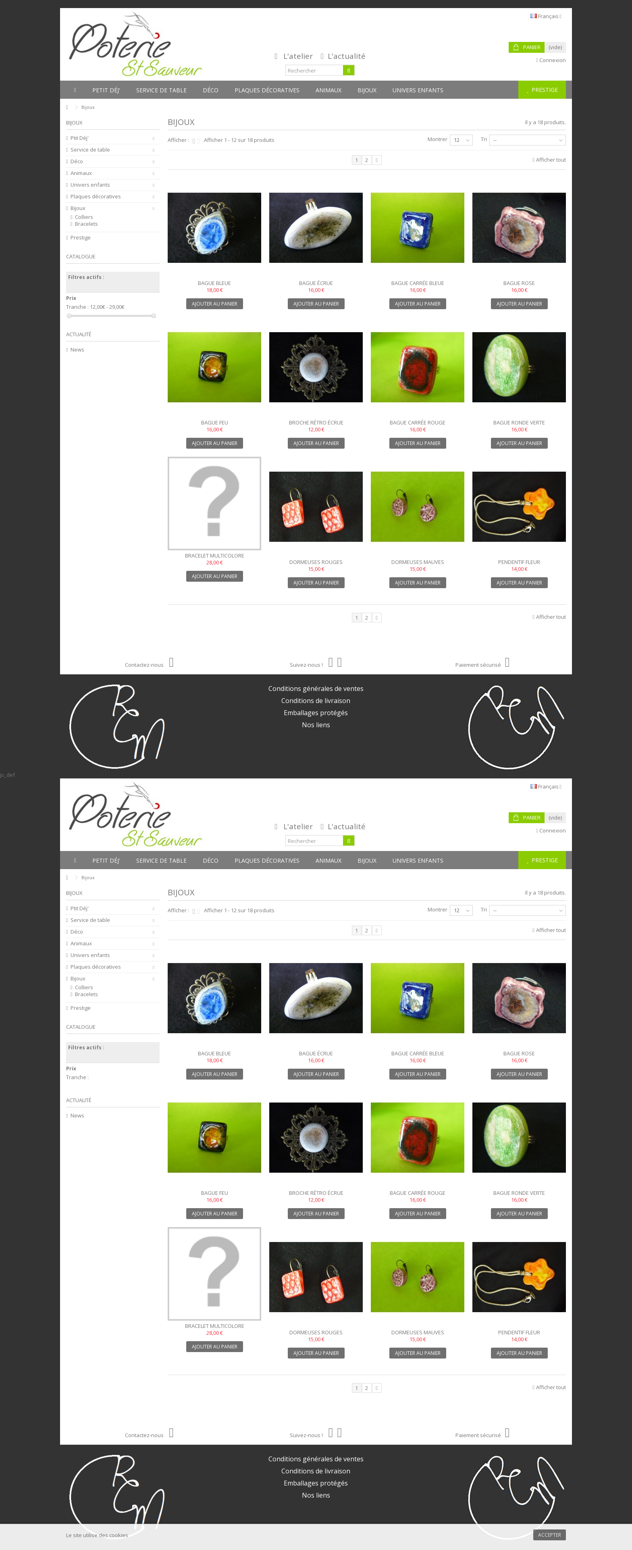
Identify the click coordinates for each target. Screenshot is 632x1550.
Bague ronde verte (519, 422)
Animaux (81, 173)
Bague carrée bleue (417, 283)
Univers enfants (90, 184)
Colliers (84, 217)
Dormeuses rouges (316, 562)
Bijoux (78, 208)
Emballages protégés (316, 712)
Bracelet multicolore (214, 555)
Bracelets (86, 224)
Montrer (437, 139)
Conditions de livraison (315, 700)
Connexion (551, 60)
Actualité (78, 334)
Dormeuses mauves (417, 562)
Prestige (81, 237)
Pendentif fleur (519, 562)
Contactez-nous (149, 664)
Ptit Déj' (80, 138)
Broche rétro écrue (316, 422)
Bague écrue (316, 283)
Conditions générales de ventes (316, 688)
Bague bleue (214, 283)
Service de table (90, 149)
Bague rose (519, 283)
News (77, 349)
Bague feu (214, 422)
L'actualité (347, 56)
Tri (484, 139)
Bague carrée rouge (417, 422)
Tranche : (77, 307)
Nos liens (316, 724)
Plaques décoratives (96, 196)
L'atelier (298, 56)
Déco (77, 161)
